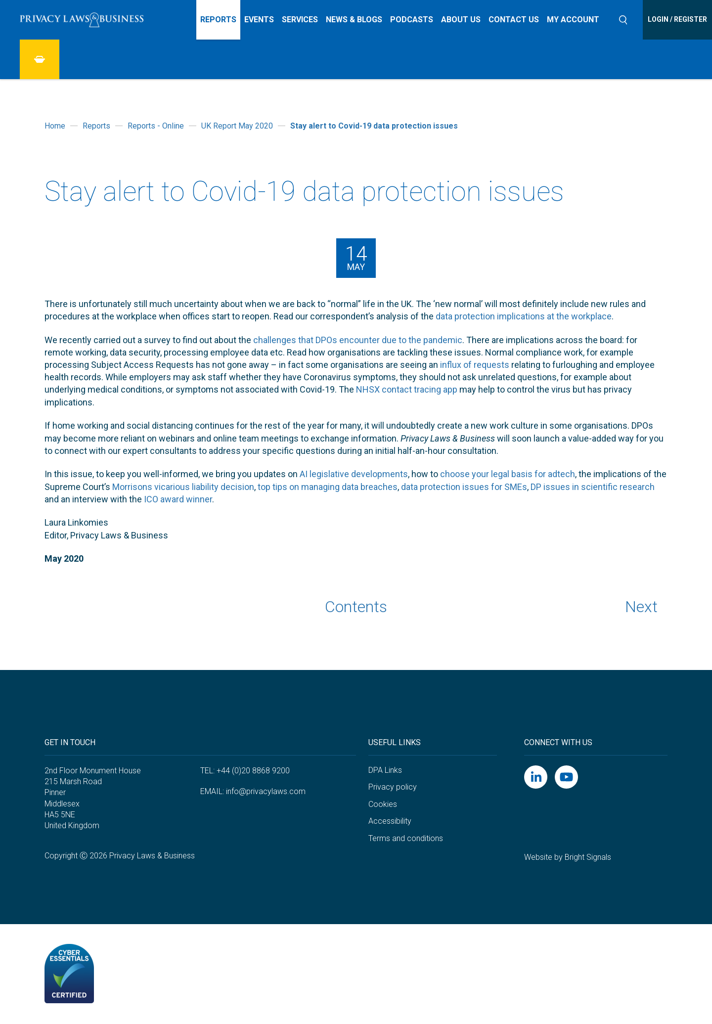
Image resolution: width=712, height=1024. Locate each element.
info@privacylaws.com (266, 791)
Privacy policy (392, 787)
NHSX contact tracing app (406, 389)
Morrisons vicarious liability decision (183, 487)
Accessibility (389, 821)
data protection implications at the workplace (524, 316)
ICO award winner (178, 499)
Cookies (382, 804)
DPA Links (385, 770)
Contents (356, 606)
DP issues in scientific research (593, 487)
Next (641, 606)
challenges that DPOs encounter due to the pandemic (357, 340)
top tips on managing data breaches (328, 487)
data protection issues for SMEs (464, 487)
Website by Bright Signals (567, 857)
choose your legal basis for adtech (507, 474)
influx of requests (474, 364)
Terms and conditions (405, 838)
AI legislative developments (354, 474)
